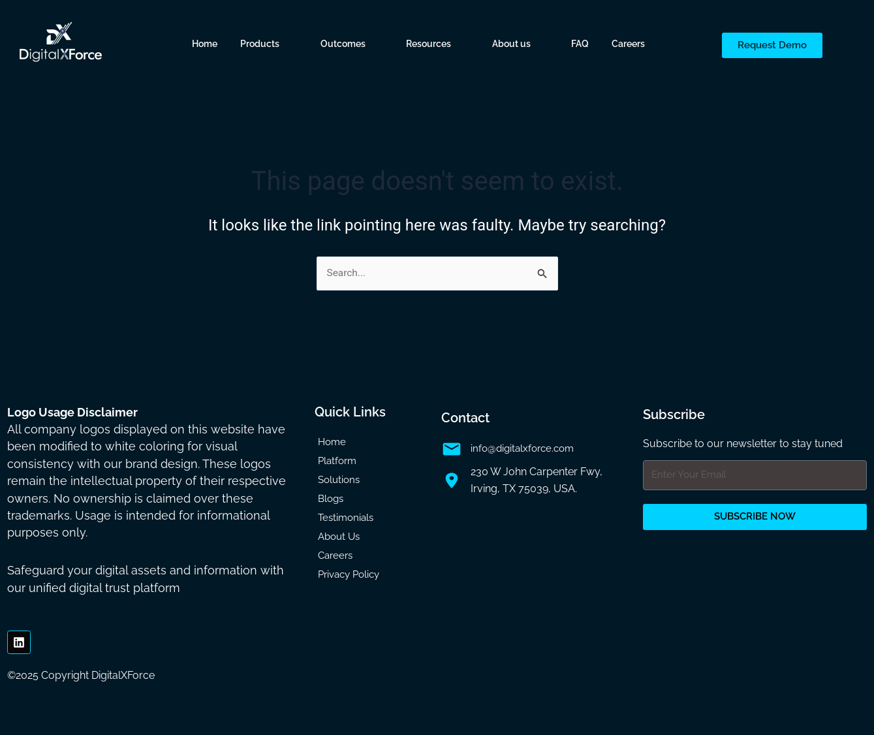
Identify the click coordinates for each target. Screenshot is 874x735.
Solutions (339, 480)
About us (511, 44)
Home (204, 44)
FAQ (580, 44)
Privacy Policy (348, 574)
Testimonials (345, 518)
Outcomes (343, 44)
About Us (339, 536)
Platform (337, 461)
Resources (428, 44)
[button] (269, 43)
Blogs (330, 499)
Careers (628, 44)
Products (259, 44)
